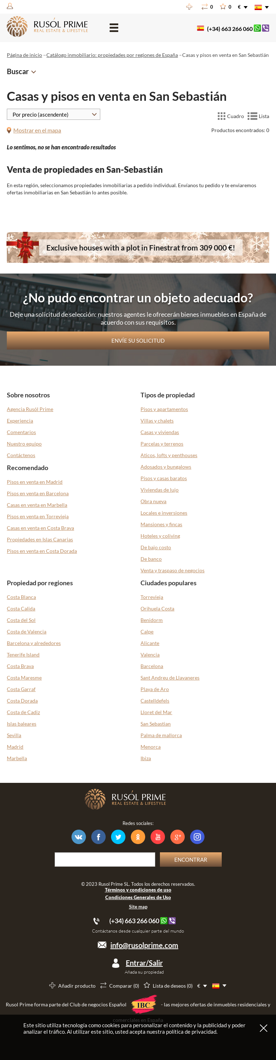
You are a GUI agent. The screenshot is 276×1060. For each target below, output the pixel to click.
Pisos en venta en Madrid (35, 482)
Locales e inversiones (164, 513)
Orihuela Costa (157, 608)
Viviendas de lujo (160, 490)
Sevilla (14, 735)
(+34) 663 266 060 (230, 28)
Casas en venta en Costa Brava (40, 528)
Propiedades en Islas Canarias (40, 539)
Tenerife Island (23, 654)
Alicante (150, 643)
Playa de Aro (155, 689)
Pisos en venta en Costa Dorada (42, 551)
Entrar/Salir (144, 962)
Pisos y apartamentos (164, 409)
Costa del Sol (21, 620)
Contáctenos (21, 455)
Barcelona (152, 666)
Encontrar (190, 859)
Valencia (150, 654)
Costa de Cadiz (23, 712)
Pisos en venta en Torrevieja (38, 516)
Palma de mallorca (161, 735)
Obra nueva (153, 501)
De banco (151, 559)
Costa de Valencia (26, 631)
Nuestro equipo (24, 444)
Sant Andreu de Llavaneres (170, 678)
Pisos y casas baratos (164, 478)
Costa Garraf (21, 689)
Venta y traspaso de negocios (172, 570)
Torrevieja (152, 597)
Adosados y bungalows (166, 467)
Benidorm (152, 620)
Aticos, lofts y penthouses (169, 455)
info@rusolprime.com (144, 945)
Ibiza (146, 758)
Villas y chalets (157, 421)
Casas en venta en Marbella (37, 505)
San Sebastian (156, 724)
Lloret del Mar (156, 712)
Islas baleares (21, 724)
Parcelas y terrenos (162, 444)
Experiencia (20, 421)
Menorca (151, 747)
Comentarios (21, 432)
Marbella (17, 758)
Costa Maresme (24, 678)
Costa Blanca (21, 597)
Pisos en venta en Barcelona (38, 493)
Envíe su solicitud (138, 340)
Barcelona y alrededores (34, 643)
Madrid (15, 747)
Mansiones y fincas (161, 524)
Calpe (147, 631)
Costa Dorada (22, 701)
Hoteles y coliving (160, 536)
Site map (138, 907)
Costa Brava (20, 666)
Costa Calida (21, 608)
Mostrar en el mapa (37, 130)
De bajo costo (156, 547)
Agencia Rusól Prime (30, 409)
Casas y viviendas (160, 432)
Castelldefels (155, 701)
